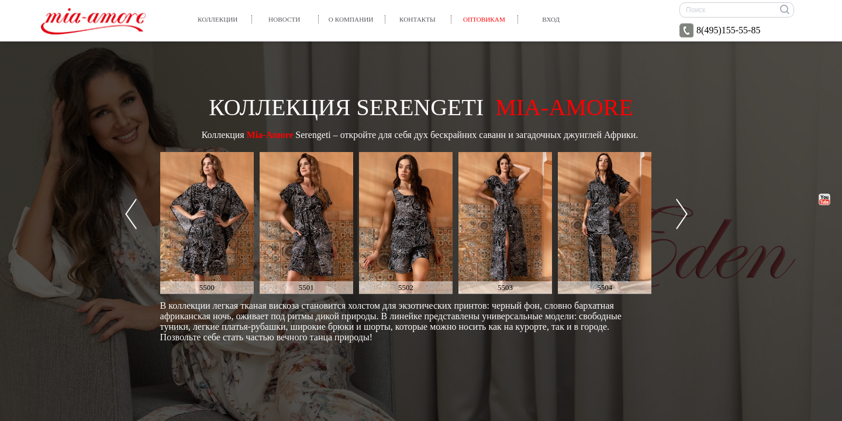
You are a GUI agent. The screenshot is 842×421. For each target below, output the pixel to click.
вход (551, 19)
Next (682, 214)
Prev (131, 214)
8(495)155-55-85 (719, 30)
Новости (284, 19)
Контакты (417, 19)
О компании (351, 19)
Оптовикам (484, 19)
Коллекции (217, 19)
